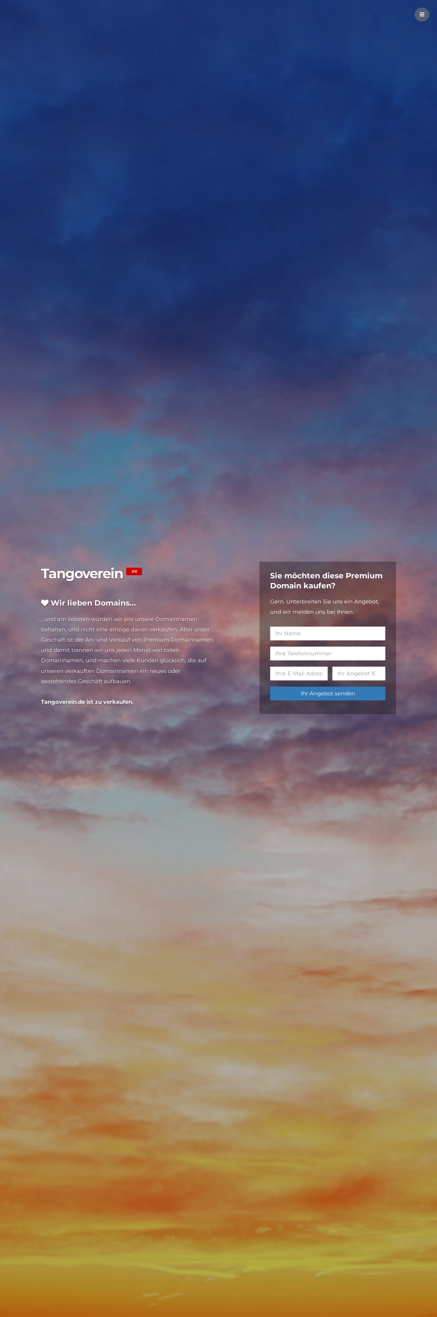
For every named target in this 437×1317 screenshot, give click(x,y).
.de (134, 571)
